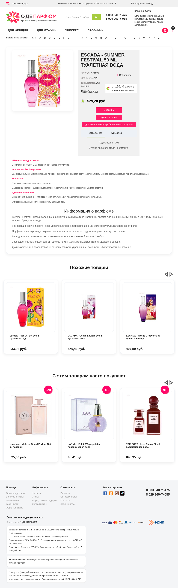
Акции (72, 3)
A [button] (40, 37)
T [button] (129, 37)
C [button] (50, 37)
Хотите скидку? (19, 3)
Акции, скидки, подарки (44, 500)
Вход (150, 3)
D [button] (54, 37)
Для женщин (18, 30)
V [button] (139, 37)
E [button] (59, 37)
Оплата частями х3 (106, 3)
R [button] (120, 37)
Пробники (95, 30)
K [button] (86, 37)
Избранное (124, 75)
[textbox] (77, 17)
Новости (36, 493)
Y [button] (154, 37)
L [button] (91, 37)
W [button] (144, 37)
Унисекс (72, 30)
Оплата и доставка (16, 493)
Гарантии (65, 493)
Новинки (62, 3)
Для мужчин (47, 30)
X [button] (149, 37)
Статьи (35, 496)
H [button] (73, 37)
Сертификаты (39, 504)
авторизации (140, 25)
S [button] (125, 37)
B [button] (45, 37)
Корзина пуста (142, 11)
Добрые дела (67, 504)
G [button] (69, 37)
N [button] (101, 37)
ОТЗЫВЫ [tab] (116, 133)
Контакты (65, 500)
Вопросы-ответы (14, 496)
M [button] (96, 37)
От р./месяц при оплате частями (123, 88)
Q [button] (115, 37)
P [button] (110, 37)
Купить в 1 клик (109, 117)
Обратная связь (14, 507)
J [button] (82, 37)
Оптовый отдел (68, 496)
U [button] (134, 37)
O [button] (106, 37)
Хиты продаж (86, 3)
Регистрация (138, 3)
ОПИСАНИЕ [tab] (96, 133)
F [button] (64, 37)
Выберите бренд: (17, 37)
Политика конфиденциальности (25, 517)
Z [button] (158, 37)
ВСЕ (33, 37)
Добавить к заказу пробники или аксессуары (109, 124)
